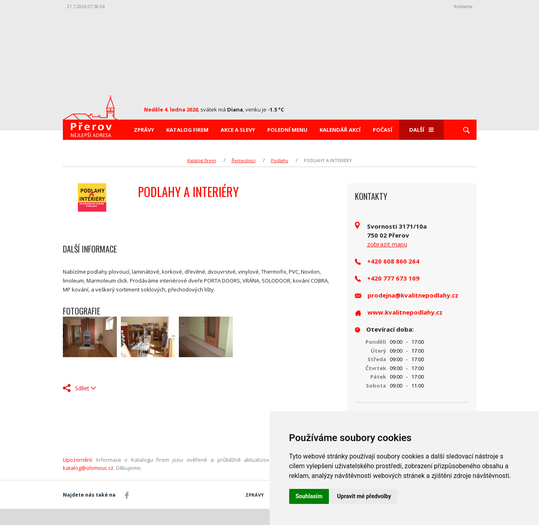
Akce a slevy (238, 129)
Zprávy (144, 129)
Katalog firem (187, 129)
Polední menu (287, 129)
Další (421, 129)
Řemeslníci (244, 160)
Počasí (382, 129)
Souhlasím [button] (309, 496)
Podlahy (279, 160)
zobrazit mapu (387, 244)
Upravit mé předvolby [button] (364, 496)
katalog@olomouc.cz (88, 467)
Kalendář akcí (340, 129)
